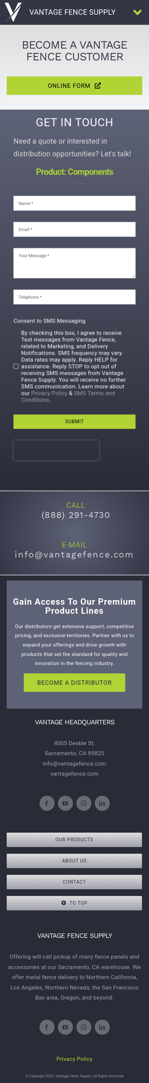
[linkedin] (102, 803)
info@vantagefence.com (74, 763)
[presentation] (57, 441)
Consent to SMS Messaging (51, 319)
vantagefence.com (74, 773)
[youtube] (65, 803)
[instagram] (83, 803)
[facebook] (47, 803)
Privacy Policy (51, 387)
